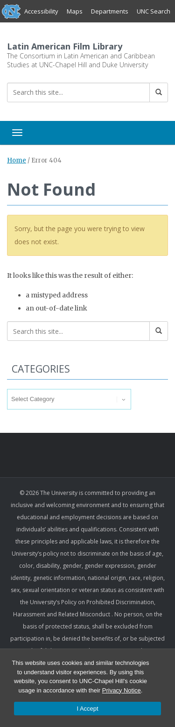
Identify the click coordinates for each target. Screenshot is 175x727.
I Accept (87, 708)
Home (16, 160)
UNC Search (153, 11)
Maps (75, 11)
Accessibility (41, 11)
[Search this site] (78, 92)
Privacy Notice (121, 690)
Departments (109, 11)
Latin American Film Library (64, 46)
